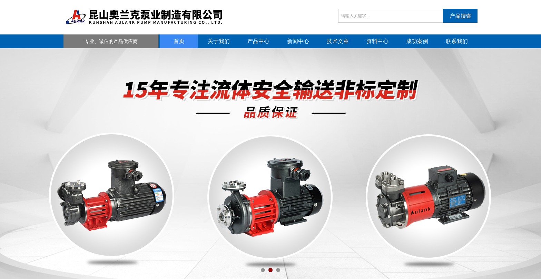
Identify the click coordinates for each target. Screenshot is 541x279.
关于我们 (219, 41)
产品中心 (258, 41)
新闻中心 (298, 41)
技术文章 (338, 41)
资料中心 (377, 41)
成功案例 (417, 41)
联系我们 (457, 41)
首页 (179, 41)
